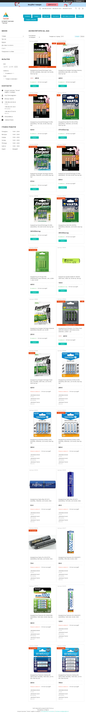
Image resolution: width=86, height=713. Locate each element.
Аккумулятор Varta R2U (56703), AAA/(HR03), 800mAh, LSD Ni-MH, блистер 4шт (70, 226)
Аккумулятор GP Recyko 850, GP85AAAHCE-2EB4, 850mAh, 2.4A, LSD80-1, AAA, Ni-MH (42, 278)
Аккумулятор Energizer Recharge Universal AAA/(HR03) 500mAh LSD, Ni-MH (42, 329)
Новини (80, 16)
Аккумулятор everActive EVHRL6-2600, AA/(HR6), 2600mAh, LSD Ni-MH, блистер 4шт (69, 441)
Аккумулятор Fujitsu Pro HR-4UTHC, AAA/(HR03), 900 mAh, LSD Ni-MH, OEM (41, 558)
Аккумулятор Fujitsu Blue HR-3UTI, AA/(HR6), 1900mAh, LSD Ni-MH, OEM (40, 500)
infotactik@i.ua (9, 116)
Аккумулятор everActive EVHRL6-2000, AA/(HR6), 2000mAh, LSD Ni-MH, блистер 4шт (41, 441)
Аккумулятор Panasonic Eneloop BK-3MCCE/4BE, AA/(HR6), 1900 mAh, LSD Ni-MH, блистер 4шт (70, 676)
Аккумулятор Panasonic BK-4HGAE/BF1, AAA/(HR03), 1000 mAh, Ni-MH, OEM (69, 616)
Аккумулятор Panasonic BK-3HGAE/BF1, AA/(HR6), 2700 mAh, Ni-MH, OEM (69, 558)
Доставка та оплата (7, 45)
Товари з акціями (31, 19)
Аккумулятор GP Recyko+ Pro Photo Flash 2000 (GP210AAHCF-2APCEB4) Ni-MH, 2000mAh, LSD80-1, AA (70, 330)
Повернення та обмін (8, 51)
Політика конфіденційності (62, 711)
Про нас (46, 16)
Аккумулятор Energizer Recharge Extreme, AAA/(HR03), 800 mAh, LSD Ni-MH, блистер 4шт (70, 72)
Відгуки (4, 42)
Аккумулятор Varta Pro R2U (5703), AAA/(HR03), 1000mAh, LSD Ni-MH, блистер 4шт (68, 123)
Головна (27, 16)
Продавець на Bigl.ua (43, 710)
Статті (3, 48)
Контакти (56, 16)
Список (82, 36)
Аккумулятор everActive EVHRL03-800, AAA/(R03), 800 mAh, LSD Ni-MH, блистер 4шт (70, 381)
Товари (36, 16)
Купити (34, 86)
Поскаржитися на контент (47, 711)
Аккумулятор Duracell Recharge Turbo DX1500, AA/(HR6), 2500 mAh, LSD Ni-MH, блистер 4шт (42, 72)
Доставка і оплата (68, 16)
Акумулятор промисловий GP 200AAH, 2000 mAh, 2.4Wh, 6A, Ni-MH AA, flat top (69, 277)
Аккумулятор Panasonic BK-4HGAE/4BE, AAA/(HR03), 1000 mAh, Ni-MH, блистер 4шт (41, 616)
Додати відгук (79, 8)
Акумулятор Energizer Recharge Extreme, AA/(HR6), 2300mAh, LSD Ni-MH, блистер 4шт (41, 175)
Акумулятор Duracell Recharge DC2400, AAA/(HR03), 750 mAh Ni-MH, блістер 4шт (70, 174)
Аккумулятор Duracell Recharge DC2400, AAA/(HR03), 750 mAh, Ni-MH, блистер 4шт (41, 123)
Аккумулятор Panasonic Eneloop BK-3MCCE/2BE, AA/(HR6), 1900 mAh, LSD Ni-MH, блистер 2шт (42, 676)
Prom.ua (51, 708)
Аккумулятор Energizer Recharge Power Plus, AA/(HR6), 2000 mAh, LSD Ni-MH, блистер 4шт (41, 381)
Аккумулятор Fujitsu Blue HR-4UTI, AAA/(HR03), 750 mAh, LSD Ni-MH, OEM (69, 500)
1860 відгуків (69, 1)
